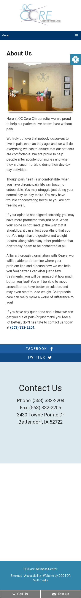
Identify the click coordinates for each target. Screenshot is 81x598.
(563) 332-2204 (22, 327)
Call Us (20, 594)
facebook (40, 349)
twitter (41, 357)
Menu (5, 35)
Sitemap (16, 575)
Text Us (60, 594)
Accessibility (32, 575)
